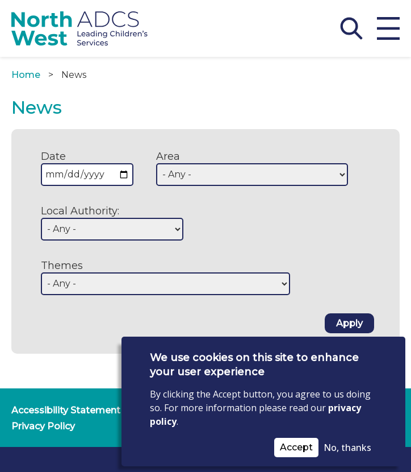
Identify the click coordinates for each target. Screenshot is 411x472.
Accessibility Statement (65, 410)
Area (168, 156)
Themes (62, 265)
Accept (296, 447)
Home (25, 74)
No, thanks (347, 447)
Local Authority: (80, 211)
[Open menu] (388, 28)
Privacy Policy (43, 426)
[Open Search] (351, 28)
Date (53, 156)
